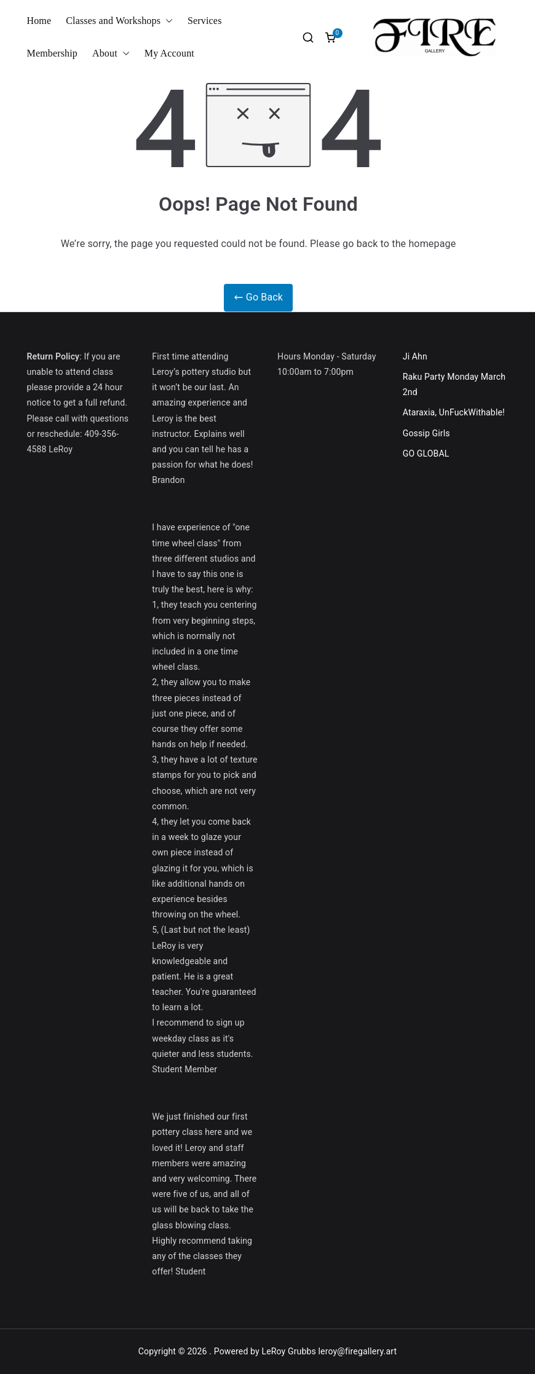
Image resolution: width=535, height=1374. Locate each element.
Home (39, 20)
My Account (169, 53)
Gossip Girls (426, 433)
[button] (166, 21)
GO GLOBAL (426, 453)
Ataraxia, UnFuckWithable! (454, 412)
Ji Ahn (415, 356)
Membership (52, 53)
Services (204, 20)
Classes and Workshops (119, 21)
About (111, 54)
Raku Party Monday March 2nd (454, 384)
